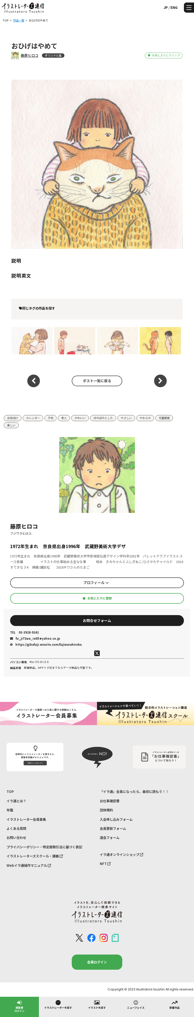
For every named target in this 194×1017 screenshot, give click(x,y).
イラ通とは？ (16, 800)
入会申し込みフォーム (116, 819)
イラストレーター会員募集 (26, 819)
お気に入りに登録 (97, 598)
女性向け (12, 418)
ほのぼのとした (103, 418)
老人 (64, 418)
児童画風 (164, 418)
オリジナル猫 (53, 55)
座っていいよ (74, 340)
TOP (10, 791)
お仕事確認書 (109, 800)
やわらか (145, 418)
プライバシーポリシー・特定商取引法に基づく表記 (44, 847)
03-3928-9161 (24, 632)
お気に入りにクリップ (164, 55)
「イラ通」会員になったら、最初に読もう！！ (134, 791)
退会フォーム (109, 837)
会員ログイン (97, 962)
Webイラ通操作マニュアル (29, 865)
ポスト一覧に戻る (97, 380)
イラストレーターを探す (58, 1004)
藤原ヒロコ (29, 55)
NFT (105, 863)
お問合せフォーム (97, 620)
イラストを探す (97, 1004)
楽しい (11, 425)
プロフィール (96, 582)
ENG (174, 7)
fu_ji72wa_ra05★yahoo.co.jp (35, 638)
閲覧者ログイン (19, 1006)
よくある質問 (16, 828)
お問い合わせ (16, 837)
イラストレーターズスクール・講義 (35, 856)
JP (165, 7)
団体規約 (106, 810)
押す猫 (32, 340)
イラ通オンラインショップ (121, 854)
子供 (50, 418)
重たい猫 (117, 340)
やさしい (126, 418)
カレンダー (33, 418)
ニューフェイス (135, 1004)
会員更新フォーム (113, 828)
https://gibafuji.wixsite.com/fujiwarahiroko (46, 644)
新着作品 (174, 1004)
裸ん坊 (160, 340)
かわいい (80, 418)
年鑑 (10, 810)
